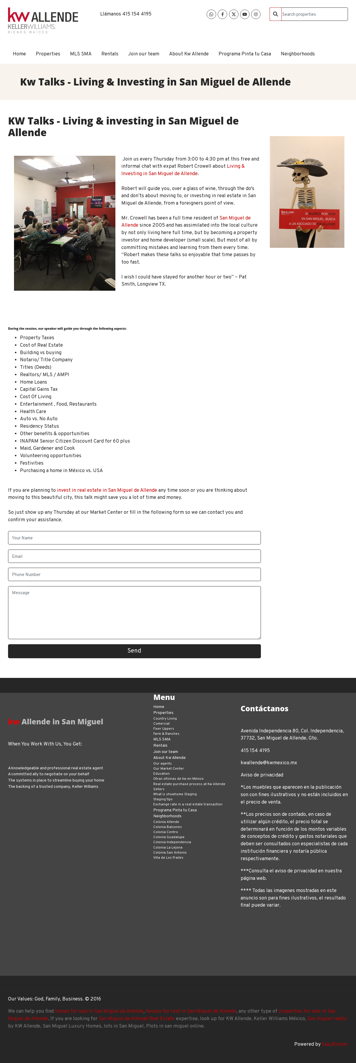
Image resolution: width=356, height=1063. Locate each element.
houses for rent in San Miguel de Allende (191, 1011)
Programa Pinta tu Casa (245, 54)
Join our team (143, 54)
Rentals (109, 54)
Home (19, 54)
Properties (48, 54)
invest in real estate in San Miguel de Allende (107, 490)
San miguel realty (327, 1019)
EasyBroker (335, 1044)
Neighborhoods (298, 54)
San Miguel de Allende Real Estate (137, 1019)
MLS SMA (81, 54)
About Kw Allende (189, 54)
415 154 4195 (136, 14)
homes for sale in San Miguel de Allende (99, 1011)
